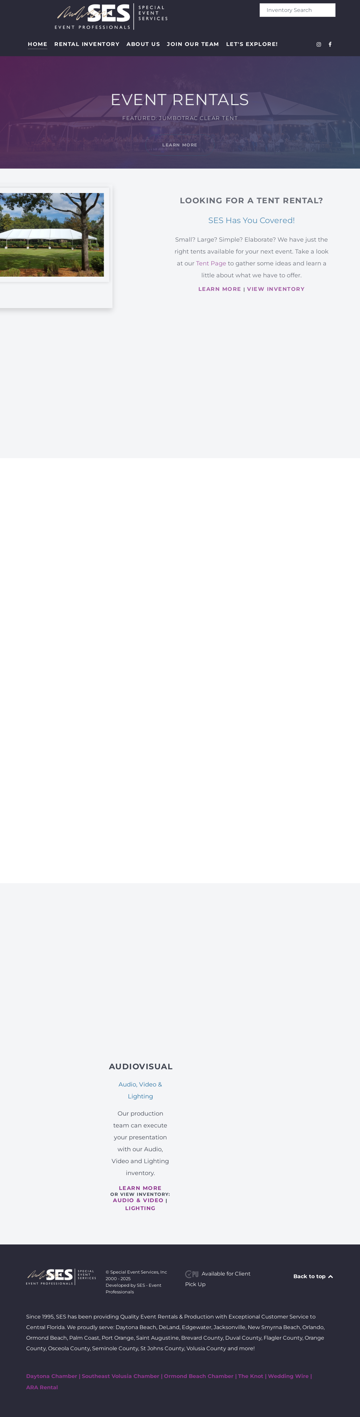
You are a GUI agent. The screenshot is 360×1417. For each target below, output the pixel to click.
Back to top (313, 1276)
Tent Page (211, 263)
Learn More (180, 144)
